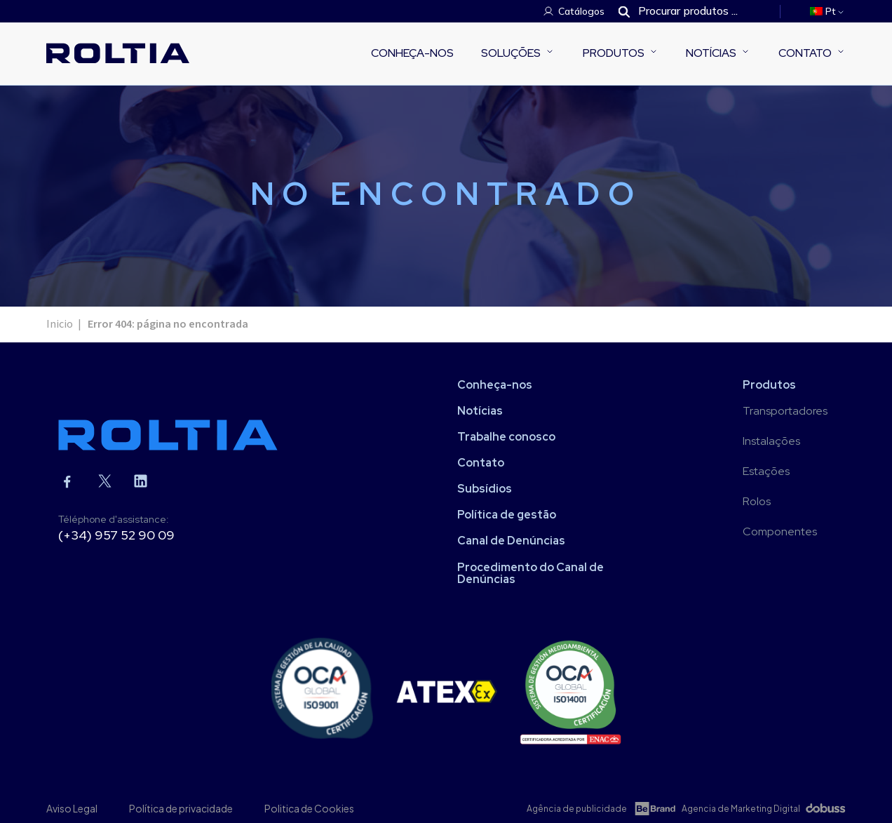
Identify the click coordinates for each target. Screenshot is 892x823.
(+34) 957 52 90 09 (116, 535)
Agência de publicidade (577, 808)
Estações (766, 471)
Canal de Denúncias (511, 540)
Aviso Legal (71, 808)
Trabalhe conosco (506, 436)
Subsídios (484, 488)
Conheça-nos (412, 53)
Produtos (613, 53)
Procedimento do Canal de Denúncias (530, 573)
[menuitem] (828, 11)
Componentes (780, 531)
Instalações (771, 441)
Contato (805, 53)
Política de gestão (506, 514)
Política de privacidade (181, 808)
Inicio (59, 324)
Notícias (711, 53)
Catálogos (581, 11)
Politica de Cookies (309, 808)
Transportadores (785, 410)
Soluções (511, 53)
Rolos (757, 501)
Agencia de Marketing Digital (741, 808)
